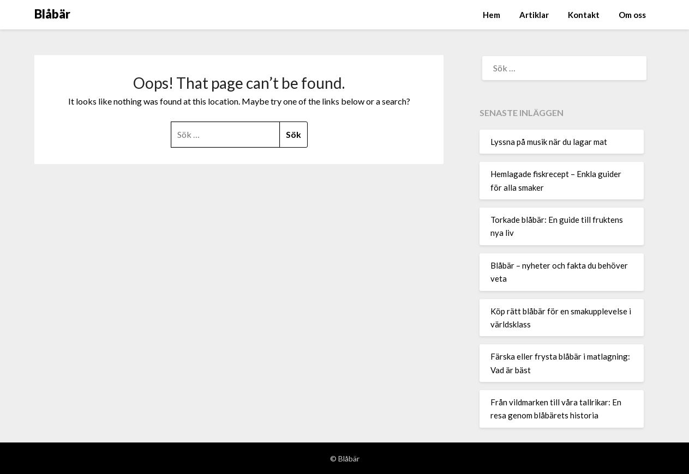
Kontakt (584, 15)
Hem (491, 15)
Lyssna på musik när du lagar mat (548, 142)
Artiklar (534, 15)
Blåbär (52, 14)
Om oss (632, 15)
